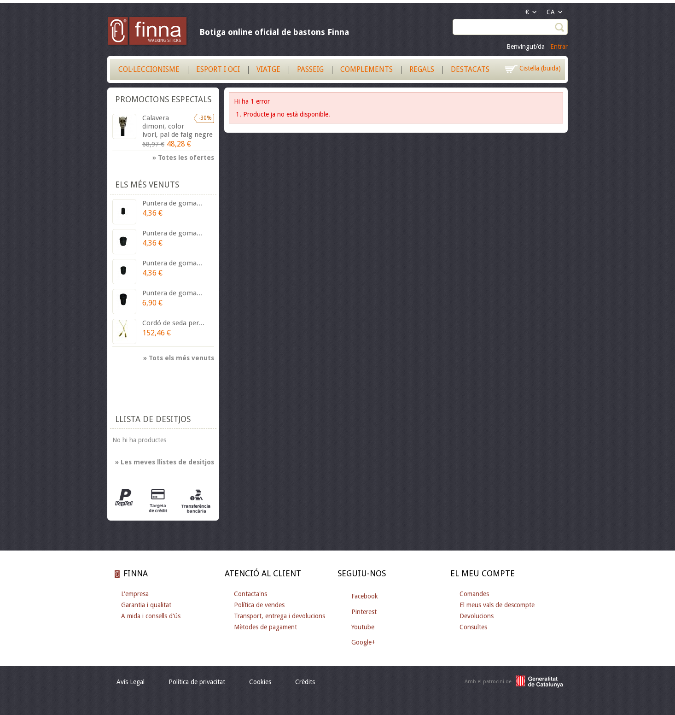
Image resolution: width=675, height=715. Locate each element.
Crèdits (305, 682)
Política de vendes (259, 605)
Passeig (310, 69)
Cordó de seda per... (173, 323)
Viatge (268, 69)
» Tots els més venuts (178, 358)
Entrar (559, 46)
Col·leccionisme (149, 69)
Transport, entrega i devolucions (279, 616)
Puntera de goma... (172, 203)
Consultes (473, 627)
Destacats (470, 69)
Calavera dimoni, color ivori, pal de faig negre (177, 126)
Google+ (363, 642)
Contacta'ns (250, 594)
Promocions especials (163, 99)
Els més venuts (147, 184)
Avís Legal (130, 682)
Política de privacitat (197, 682)
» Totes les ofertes (183, 157)
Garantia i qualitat (146, 605)
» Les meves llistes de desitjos (164, 462)
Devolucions (477, 616)
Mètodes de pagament (265, 627)
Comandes (474, 594)
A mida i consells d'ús (150, 616)
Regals (421, 69)
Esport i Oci (218, 69)
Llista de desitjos (153, 419)
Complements (366, 69)
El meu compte (482, 573)
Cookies (260, 682)
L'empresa (135, 594)
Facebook (364, 596)
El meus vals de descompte (497, 605)
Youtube (362, 627)
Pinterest (364, 611)
